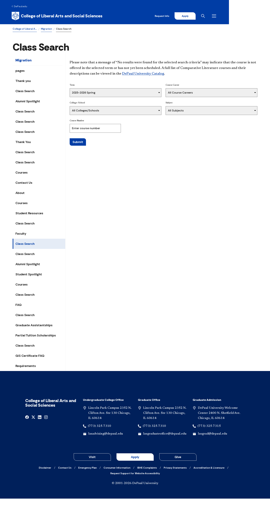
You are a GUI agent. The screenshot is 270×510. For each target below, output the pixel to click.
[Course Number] (95, 128)
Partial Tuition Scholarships (35, 336)
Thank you (23, 81)
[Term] (115, 93)
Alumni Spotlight (27, 102)
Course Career (172, 86)
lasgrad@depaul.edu (212, 445)
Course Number (77, 121)
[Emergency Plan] (87, 479)
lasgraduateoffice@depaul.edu (164, 445)
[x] (33, 428)
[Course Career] (211, 93)
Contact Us (23, 183)
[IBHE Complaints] (147, 479)
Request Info (201, 16)
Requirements (25, 366)
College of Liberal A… (25, 29)
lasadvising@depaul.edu (105, 445)
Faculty (20, 234)
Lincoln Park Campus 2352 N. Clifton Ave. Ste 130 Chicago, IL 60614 (110, 424)
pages (20, 71)
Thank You (23, 142)
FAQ (18, 305)
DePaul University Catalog (143, 74)
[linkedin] (39, 428)
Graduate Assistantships (33, 326)
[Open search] (243, 16)
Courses (21, 173)
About (20, 193)
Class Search (25, 92)
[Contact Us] (64, 479)
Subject (169, 103)
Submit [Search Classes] (77, 142)
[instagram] (46, 428)
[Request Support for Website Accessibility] (135, 484)
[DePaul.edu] (20, 6)
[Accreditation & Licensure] (209, 479)
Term (72, 86)
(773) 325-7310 (99, 437)
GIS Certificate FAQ (29, 356)
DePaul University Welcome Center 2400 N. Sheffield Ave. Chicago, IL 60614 (219, 424)
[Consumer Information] (117, 479)
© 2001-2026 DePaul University (135, 494)
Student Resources (29, 214)
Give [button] (178, 468)
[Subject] (211, 111)
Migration (46, 29)
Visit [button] (92, 468)
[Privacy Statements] (175, 479)
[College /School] (115, 111)
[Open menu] (254, 16)
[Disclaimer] (45, 479)
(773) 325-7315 (209, 437)
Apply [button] (135, 468)
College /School (77, 103)
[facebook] (27, 428)
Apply (224, 16)
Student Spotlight (28, 275)
